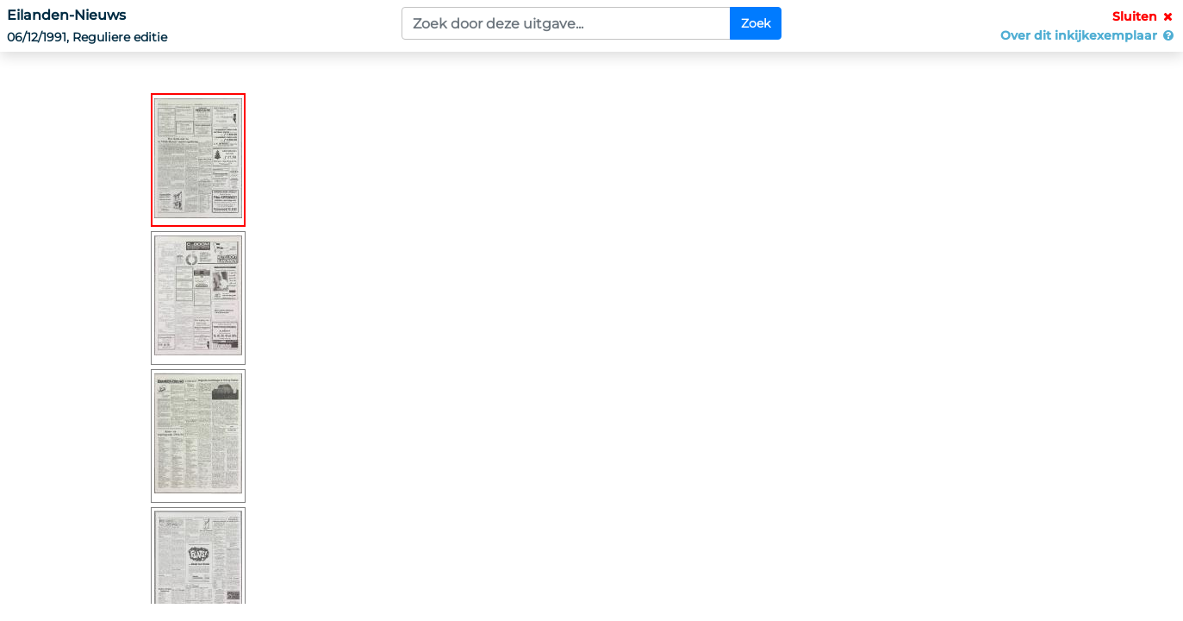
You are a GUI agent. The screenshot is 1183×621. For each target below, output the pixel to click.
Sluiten (1144, 16)
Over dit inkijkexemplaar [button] (1088, 35)
